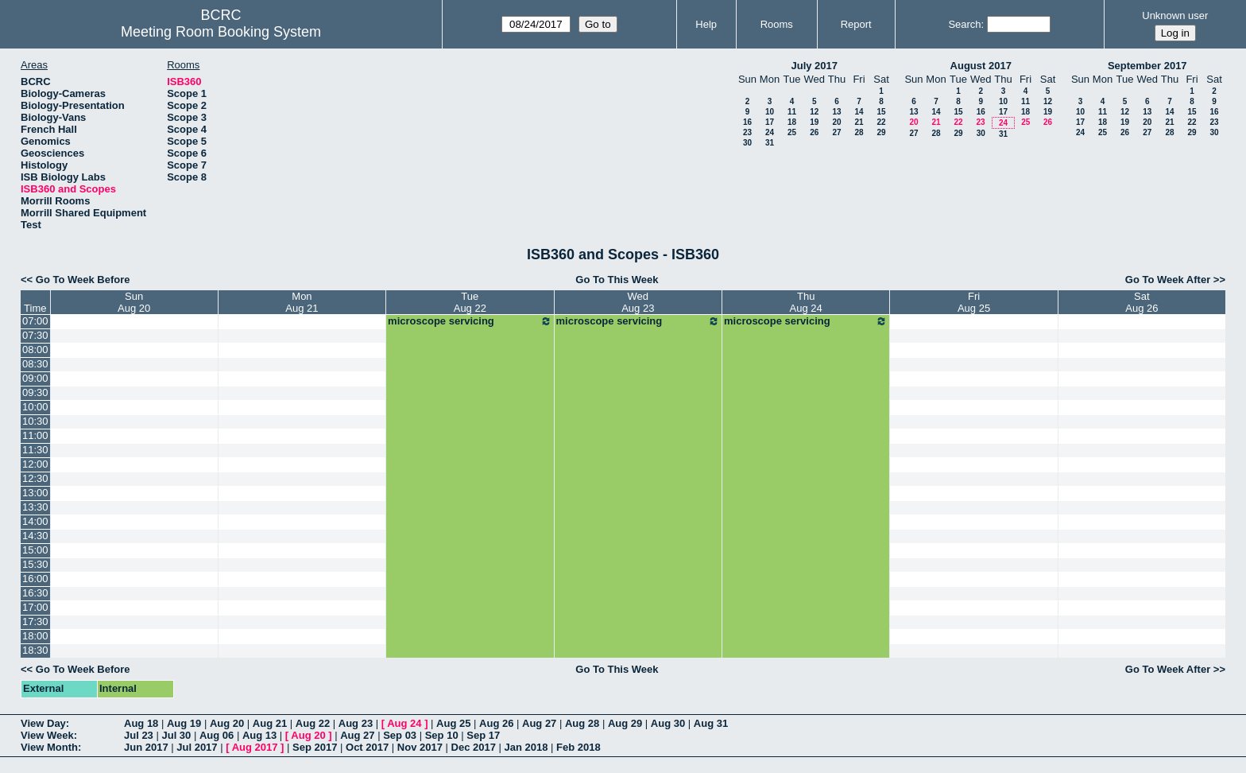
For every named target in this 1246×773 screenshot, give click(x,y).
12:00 (35, 464)
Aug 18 (141, 723)
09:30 (35, 392)
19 (814, 122)
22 (880, 122)
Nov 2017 (420, 747)
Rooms (776, 24)
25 (791, 132)
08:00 (35, 349)
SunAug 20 (134, 302)
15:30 (35, 564)
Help (706, 24)
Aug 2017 (255, 747)
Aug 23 (356, 723)
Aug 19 (184, 723)
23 (747, 132)
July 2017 (814, 66)
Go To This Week (616, 280)
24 (769, 132)
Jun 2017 (146, 747)
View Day (43, 723)
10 (769, 111)
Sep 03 (399, 735)
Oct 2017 (367, 747)
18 (791, 122)
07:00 (35, 321)
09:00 (35, 378)
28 (858, 132)
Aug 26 (496, 723)
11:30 (35, 450)
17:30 (35, 621)
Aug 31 (711, 723)
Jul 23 (138, 735)
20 (836, 122)
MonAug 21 (301, 302)
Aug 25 (453, 723)
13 (836, 111)
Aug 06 (216, 735)
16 (747, 122)
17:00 (35, 607)
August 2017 (981, 66)
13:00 (35, 493)
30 (747, 142)
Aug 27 (539, 723)
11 (791, 111)
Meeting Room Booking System (221, 32)
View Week (47, 735)
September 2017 (1147, 66)
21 (858, 122)
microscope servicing (469, 321)
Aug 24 (404, 723)
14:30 (35, 536)
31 (769, 142)
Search (964, 24)
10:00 (35, 407)
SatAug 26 (1141, 302)
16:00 (35, 579)
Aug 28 (582, 723)
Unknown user (1175, 15)
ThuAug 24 (806, 302)
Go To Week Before (83, 280)
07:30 (35, 335)
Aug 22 (313, 723)
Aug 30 (668, 723)
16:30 (35, 593)
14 (858, 111)
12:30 (35, 478)
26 (814, 132)
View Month (49, 747)
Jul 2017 (196, 747)
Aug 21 (270, 723)
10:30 (35, 421)
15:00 (35, 550)
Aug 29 (625, 723)
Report (856, 24)
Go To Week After (1167, 280)
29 (880, 132)
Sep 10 (442, 735)
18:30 (35, 650)
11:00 (35, 435)
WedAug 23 (637, 302)
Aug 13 (259, 735)
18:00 (35, 636)
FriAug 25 (974, 302)
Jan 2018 (526, 747)
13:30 (35, 507)
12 (814, 111)
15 (880, 111)
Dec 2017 (473, 747)
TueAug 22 (470, 302)
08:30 (35, 364)
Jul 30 (176, 735)
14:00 (35, 521)
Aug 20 (227, 723)
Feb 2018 (578, 747)
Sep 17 (483, 735)
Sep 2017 (314, 747)
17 (769, 122)
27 (836, 132)
